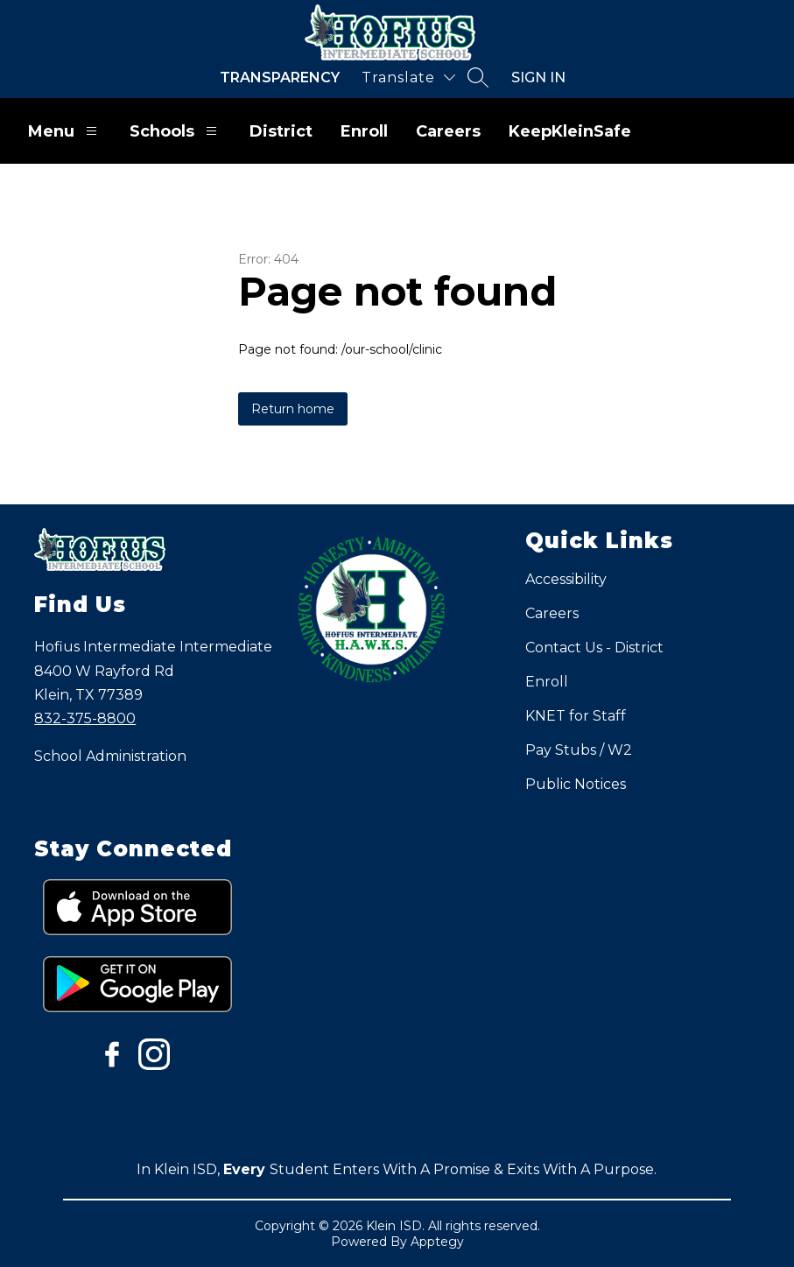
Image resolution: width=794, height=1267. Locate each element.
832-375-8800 (85, 718)
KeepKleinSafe (570, 131)
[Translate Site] (408, 77)
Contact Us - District (594, 647)
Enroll (364, 131)
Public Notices (575, 784)
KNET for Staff (575, 715)
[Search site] (477, 77)
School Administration (110, 756)
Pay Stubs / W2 (578, 750)
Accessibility (566, 579)
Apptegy (437, 1241)
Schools (175, 131)
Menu (65, 131)
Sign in (538, 77)
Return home (292, 409)
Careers (448, 131)
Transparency (280, 77)
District (281, 131)
